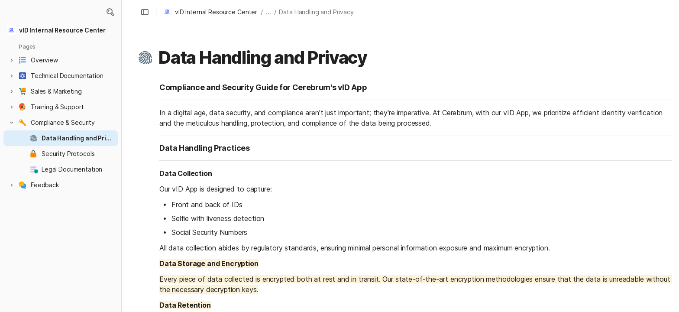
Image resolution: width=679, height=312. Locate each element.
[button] (110, 12)
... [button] (268, 12)
